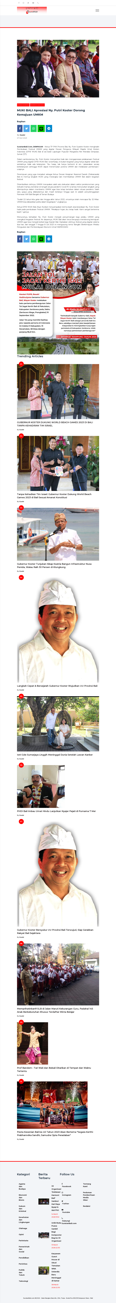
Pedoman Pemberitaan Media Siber (87, 1196)
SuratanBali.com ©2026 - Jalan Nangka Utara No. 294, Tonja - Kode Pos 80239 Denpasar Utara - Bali (58, 1298)
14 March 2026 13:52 (55, 1215)
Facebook (66, 1185)
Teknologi (23, 1281)
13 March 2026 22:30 (56, 1246)
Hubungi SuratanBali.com (66, 1221)
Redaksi (86, 1206)
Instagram (66, 1194)
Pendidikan (23, 1258)
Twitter (65, 1202)
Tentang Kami (87, 1185)
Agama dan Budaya (22, 1186)
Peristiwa (23, 1264)
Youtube (66, 1211)
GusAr (22, 135)
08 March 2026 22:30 (56, 1286)
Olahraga (23, 1228)
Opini (21, 1234)
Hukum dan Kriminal (22, 1208)
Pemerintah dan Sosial (37, 104)
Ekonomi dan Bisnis (23, 104)
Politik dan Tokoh (22, 1272)
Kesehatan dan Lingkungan (23, 1219)
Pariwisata (23, 1241)
